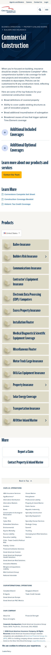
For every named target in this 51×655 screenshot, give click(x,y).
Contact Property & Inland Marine (25, 462)
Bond (5, 509)
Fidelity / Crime (8, 545)
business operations (11, 27)
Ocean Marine (31, 493)
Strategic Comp (31, 524)
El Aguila (6, 594)
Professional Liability (33, 500)
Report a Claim (25, 452)
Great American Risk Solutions (14, 560)
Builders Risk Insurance (15, 30)
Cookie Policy (6, 651)
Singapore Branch (32, 591)
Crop (5, 518)
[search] (40, 9)
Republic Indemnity (33, 509)
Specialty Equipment (33, 516)
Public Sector (30, 506)
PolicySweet (30, 496)
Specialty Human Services (35, 521)
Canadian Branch (9, 591)
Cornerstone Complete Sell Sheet (18, 194)
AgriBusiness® (8, 496)
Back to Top (25, 480)
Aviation (6, 506)
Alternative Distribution (11, 500)
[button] (25, 132)
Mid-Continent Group (11, 572)
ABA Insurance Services (12, 493)
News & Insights (9, 619)
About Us (6, 616)
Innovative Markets (10, 563)
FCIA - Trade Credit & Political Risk (14, 541)
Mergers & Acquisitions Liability (11, 568)
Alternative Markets (10, 503)
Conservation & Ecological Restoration (12, 513)
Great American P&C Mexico (13, 600)
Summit (28, 527)
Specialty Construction (34, 512)
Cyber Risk (7, 521)
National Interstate (10, 575)
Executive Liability (9, 537)
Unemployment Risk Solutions (36, 534)
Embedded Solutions (10, 524)
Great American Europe (11, 597)
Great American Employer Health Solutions (12, 556)
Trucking (29, 531)
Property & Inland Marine (35, 27)
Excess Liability (8, 534)
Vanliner (28, 537)
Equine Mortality (9, 531)
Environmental (8, 527)
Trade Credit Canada (33, 594)
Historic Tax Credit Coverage (16, 204)
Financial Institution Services (13, 549)
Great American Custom (12, 552)
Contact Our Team (12, 174)
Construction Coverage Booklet (17, 199)
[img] (9, 9)
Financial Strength (32, 616)
